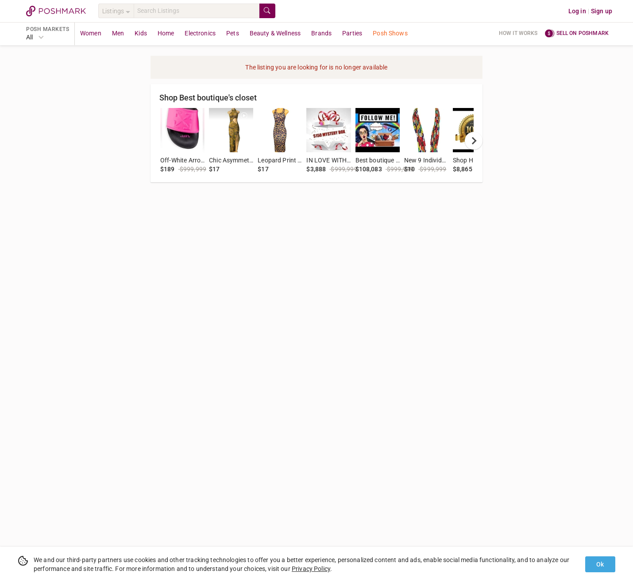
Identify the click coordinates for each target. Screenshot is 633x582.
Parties (352, 33)
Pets (232, 33)
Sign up (601, 11)
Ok (600, 564)
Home (166, 33)
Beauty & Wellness (275, 33)
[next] (473, 141)
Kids (141, 33)
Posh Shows (390, 33)
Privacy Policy (311, 568)
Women (90, 33)
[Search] (196, 11)
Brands (321, 33)
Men (118, 33)
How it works (518, 33)
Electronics (200, 33)
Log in (577, 11)
